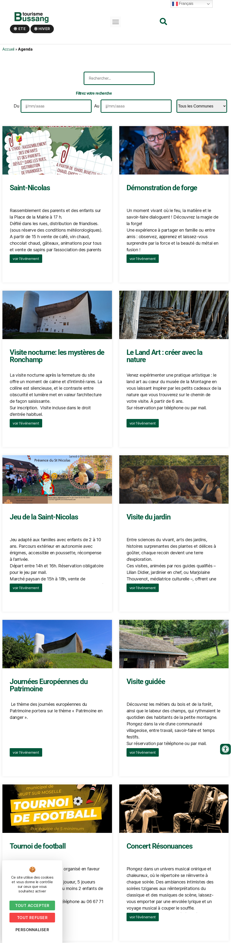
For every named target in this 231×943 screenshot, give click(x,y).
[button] (115, 21)
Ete (20, 28)
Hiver (42, 28)
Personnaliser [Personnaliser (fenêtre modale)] (32, 929)
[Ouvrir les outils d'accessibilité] (225, 749)
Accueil (8, 49)
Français (182, 4)
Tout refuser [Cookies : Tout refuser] (32, 917)
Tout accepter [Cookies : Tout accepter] (32, 905)
